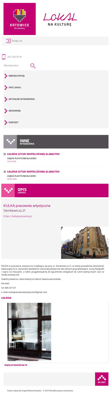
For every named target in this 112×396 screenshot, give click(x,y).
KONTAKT (14, 122)
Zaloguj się (17, 41)
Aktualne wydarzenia (22, 99)
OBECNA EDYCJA (17, 76)
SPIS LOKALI (15, 87)
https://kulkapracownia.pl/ (18, 216)
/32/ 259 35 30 (14, 57)
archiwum (15, 111)
